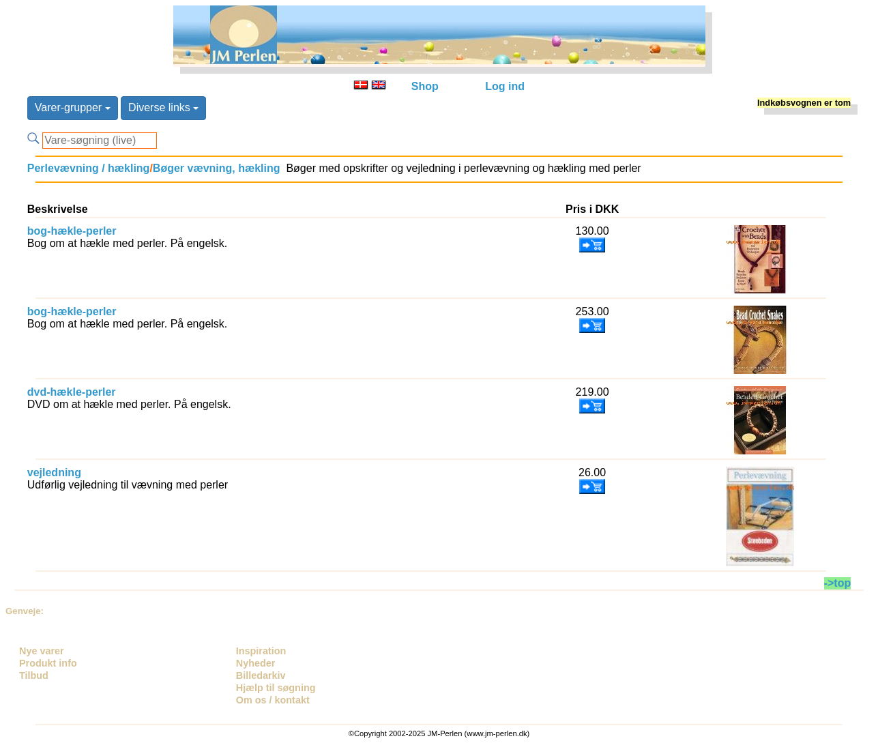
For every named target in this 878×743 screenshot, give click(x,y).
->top (837, 583)
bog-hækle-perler (72, 231)
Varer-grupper (73, 107)
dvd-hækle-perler (71, 392)
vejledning (54, 472)
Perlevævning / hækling (88, 168)
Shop (425, 86)
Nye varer (41, 650)
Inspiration (261, 650)
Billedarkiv (261, 675)
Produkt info (48, 663)
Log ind (505, 86)
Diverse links (163, 107)
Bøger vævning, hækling (216, 168)
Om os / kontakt (273, 700)
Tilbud (33, 675)
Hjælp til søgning (276, 687)
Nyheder (256, 663)
